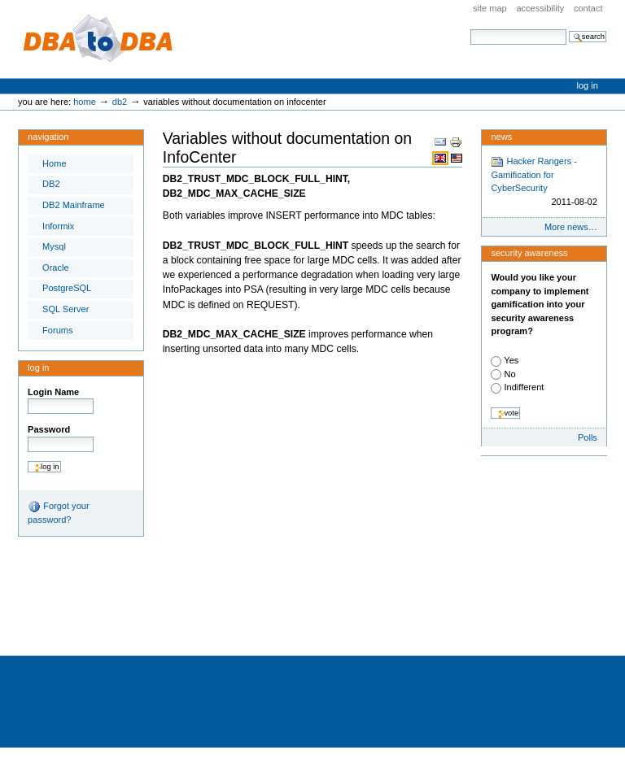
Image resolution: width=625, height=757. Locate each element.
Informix (58, 226)
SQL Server (65, 309)
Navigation (48, 136)
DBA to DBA (99, 39)
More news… (570, 227)
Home (84, 102)
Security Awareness (529, 253)
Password (49, 429)
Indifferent (524, 387)
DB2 (119, 102)
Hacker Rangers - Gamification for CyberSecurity (544, 182)
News (501, 136)
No (509, 374)
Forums (57, 330)
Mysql (54, 246)
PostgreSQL (66, 288)
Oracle (55, 267)
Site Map (490, 8)
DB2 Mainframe (73, 205)
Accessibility (540, 8)
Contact (588, 8)
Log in (587, 85)
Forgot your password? (58, 512)
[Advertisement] (296, 600)
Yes (511, 360)
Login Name (53, 392)
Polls (587, 437)
